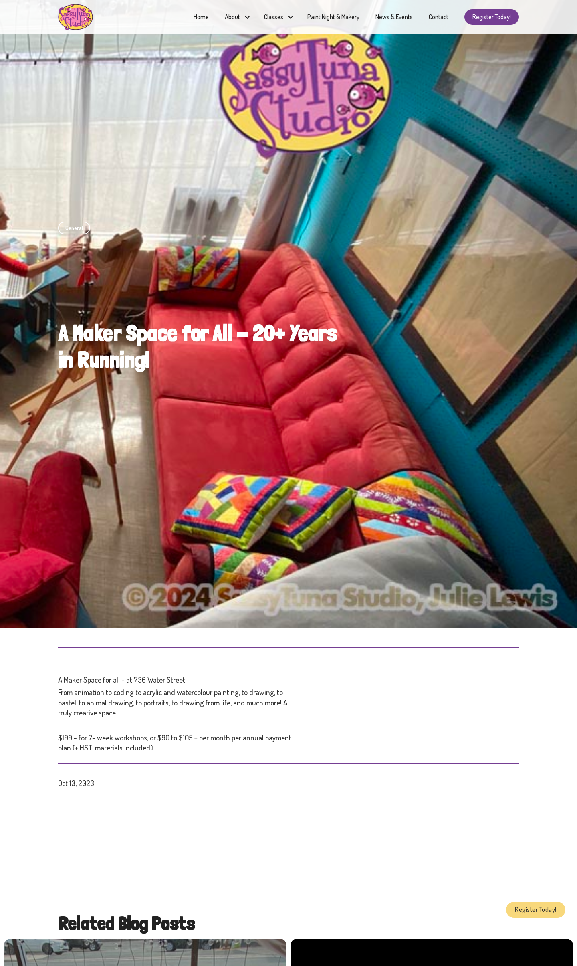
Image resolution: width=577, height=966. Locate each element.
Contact (438, 17)
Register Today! (491, 17)
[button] (236, 17)
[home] (75, 17)
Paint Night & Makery (333, 17)
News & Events (394, 17)
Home (201, 17)
